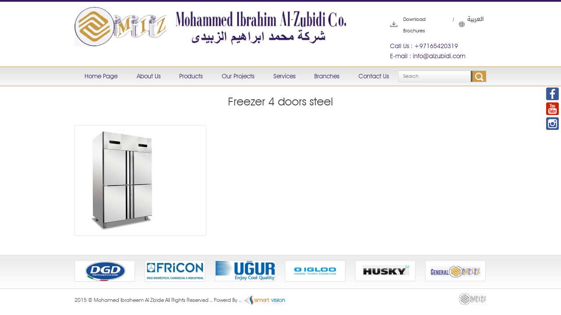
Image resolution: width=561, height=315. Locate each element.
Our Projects (238, 76)
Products (190, 76)
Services (284, 76)
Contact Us (374, 76)
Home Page (101, 76)
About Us (148, 76)
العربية (462, 24)
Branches (326, 76)
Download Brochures (403, 25)
